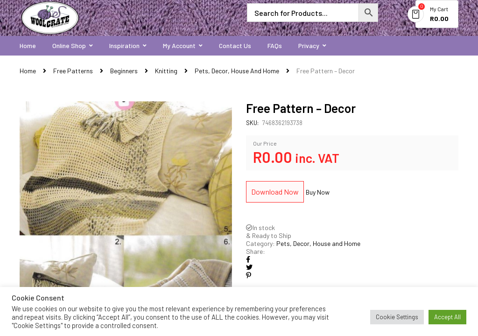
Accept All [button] (447, 317)
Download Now (275, 191)
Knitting (166, 71)
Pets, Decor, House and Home (237, 71)
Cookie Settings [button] (397, 317)
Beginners (124, 71)
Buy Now (318, 192)
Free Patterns (73, 71)
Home (28, 71)
